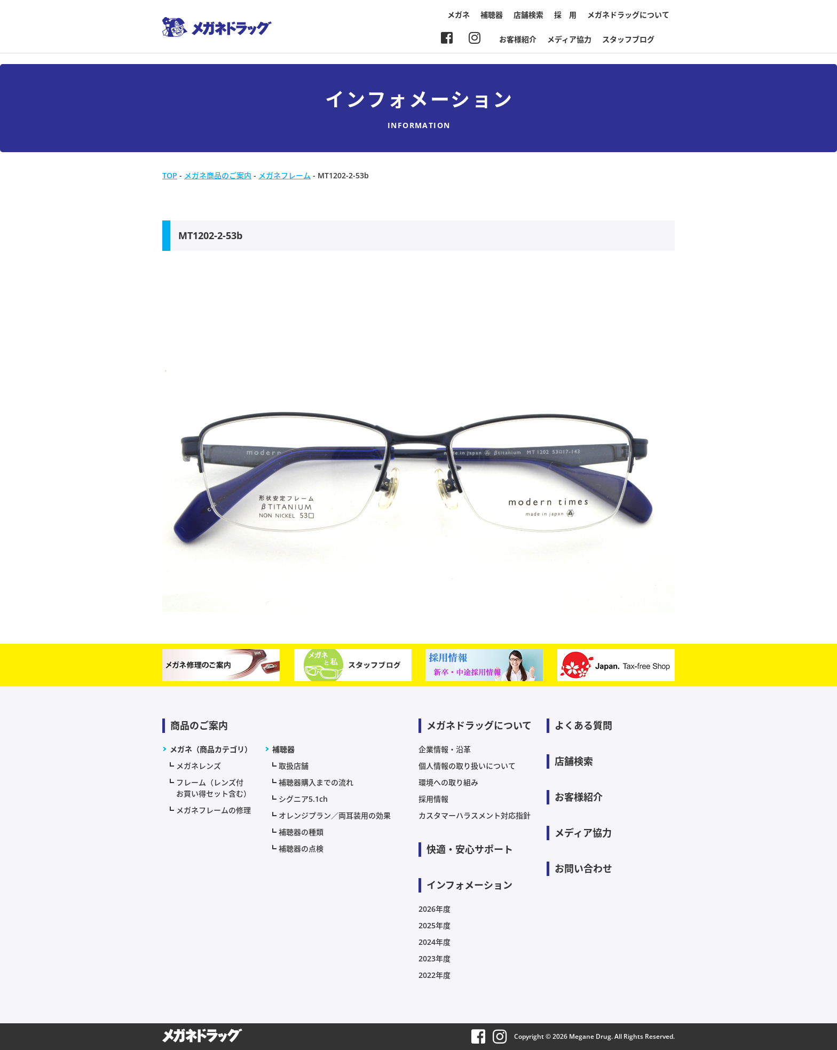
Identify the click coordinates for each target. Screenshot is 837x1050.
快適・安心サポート (470, 849)
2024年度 (434, 942)
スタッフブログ (628, 39)
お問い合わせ (583, 868)
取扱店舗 (294, 766)
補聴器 (491, 15)
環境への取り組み (448, 782)
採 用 (565, 15)
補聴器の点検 (301, 848)
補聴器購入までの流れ (316, 782)
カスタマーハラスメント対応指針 (474, 815)
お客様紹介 (517, 39)
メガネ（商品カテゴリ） (211, 749)
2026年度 (434, 909)
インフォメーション (469, 885)
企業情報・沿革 (444, 749)
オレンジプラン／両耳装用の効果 (335, 815)
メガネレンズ (198, 766)
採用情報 (433, 799)
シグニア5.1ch (303, 799)
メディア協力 (569, 39)
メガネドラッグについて (628, 15)
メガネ (458, 15)
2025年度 (434, 925)
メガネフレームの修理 (213, 810)
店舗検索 (528, 15)
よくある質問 (583, 725)
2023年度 (434, 958)
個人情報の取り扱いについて (467, 766)
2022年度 (434, 975)
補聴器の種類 (301, 832)
